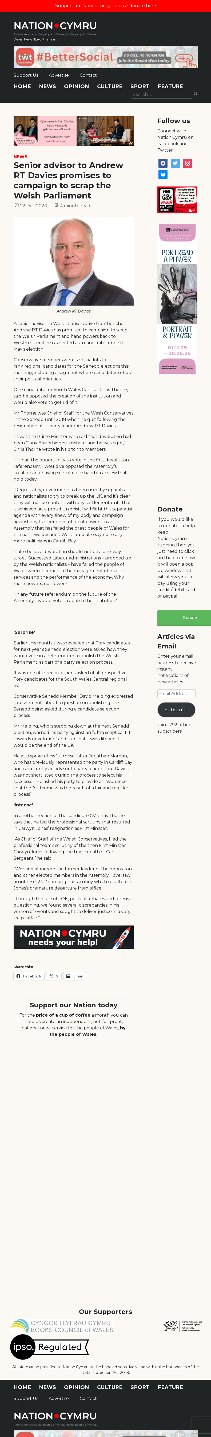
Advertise (59, 75)
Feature (170, 86)
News (47, 86)
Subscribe (176, 710)
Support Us (26, 75)
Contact (88, 75)
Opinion (76, 86)
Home (22, 86)
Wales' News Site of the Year (34, 39)
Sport (140, 86)
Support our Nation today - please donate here (105, 5)
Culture (109, 86)
